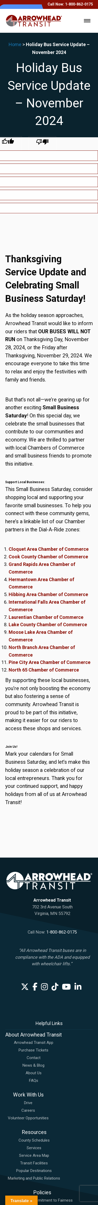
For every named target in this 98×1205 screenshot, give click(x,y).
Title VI (42, 1143)
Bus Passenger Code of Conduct (42, 1120)
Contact (34, 970)
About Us (34, 985)
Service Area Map (34, 1067)
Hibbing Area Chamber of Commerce (48, 506)
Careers (28, 1022)
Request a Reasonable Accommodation (42, 1135)
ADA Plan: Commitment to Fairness (42, 1112)
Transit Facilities (34, 1075)
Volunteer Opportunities (28, 1030)
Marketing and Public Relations (34, 1090)
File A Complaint (42, 1127)
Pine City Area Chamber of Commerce (49, 574)
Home (15, 44)
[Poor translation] (42, 143)
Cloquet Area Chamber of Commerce (49, 461)
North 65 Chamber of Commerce (44, 582)
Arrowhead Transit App (33, 954)
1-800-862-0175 (61, 844)
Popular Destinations (34, 1083)
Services (34, 1060)
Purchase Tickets (33, 962)
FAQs (33, 992)
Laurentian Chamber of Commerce (46, 529)
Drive (28, 1015)
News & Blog (33, 977)
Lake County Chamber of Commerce (48, 536)
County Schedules (34, 1052)
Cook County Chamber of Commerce (48, 469)
